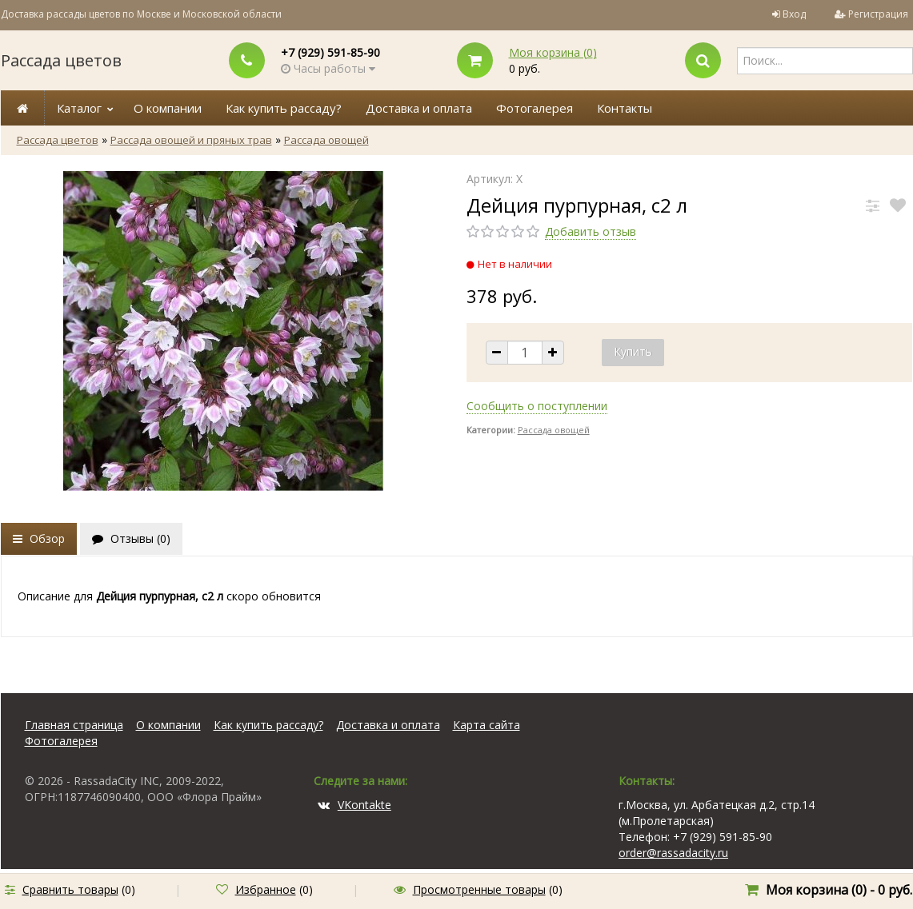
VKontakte (354, 804)
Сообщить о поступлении (537, 405)
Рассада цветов (61, 60)
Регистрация (878, 14)
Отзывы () (131, 538)
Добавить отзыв (590, 231)
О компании (168, 108)
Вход (794, 14)
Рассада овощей (326, 140)
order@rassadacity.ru (673, 852)
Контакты (624, 108)
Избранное (265, 889)
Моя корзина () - (839, 890)
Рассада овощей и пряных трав (191, 140)
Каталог (79, 108)
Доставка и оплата (419, 108)
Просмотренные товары (479, 889)
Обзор (39, 538)
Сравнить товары (70, 889)
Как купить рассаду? (284, 108)
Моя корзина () (553, 52)
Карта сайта (486, 724)
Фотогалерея (534, 108)
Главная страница (74, 724)
